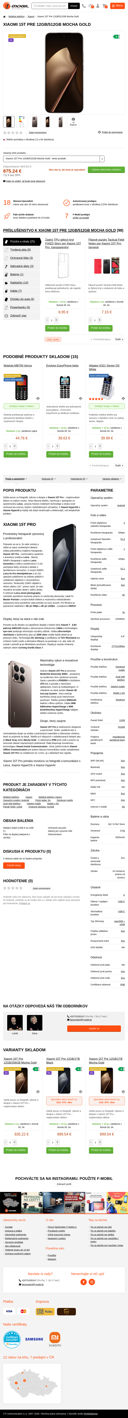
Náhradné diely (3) (19, 266)
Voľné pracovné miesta (59, 1234)
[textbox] (53, 159)
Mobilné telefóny (17, 16)
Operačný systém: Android (16, 800)
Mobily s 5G (53, 803)
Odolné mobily (34, 803)
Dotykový (120, 699)
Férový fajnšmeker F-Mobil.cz (62, 1227)
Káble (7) (13, 291)
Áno (123, 578)
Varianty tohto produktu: (14, 153)
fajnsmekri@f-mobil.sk (79, 1019)
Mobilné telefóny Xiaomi (50, 797)
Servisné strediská (14, 1242)
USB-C (121, 901)
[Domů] (4, 16)
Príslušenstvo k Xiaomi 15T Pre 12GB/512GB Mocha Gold (59, 230)
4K (123, 595)
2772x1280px (118, 646)
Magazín (52, 1259)
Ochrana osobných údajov (18, 1253)
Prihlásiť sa (24, 903)
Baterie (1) (13, 274)
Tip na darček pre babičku (103, 1231)
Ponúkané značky (56, 1231)
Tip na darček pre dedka (102, 1234)
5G (123, 807)
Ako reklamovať (12, 1246)
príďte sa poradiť (81, 217)
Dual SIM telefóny (12, 803)
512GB (121, 727)
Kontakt (8, 1227)
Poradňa (52, 1255)
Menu (117, 5)
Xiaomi (31, 16)
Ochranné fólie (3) (18, 258)
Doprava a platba (13, 1231)
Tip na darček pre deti (101, 1227)
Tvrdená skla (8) (17, 250)
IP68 (122, 984)
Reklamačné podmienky (16, 1238)
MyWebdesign (91, 1413)
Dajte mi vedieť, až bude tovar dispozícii (24, 181)
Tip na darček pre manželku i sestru (104, 1240)
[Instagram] (92, 1282)
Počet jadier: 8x (43, 800)
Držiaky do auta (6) (19, 299)
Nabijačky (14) (16, 283)
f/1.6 (123, 539)
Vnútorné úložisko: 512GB (41, 807)
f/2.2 (123, 569)
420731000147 (87, 1016)
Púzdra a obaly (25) (19, 241)
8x (123, 612)
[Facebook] (83, 1282)
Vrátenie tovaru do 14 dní (17, 1250)
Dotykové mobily (65, 800)
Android (121, 505)
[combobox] (54, 159)
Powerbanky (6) (17, 307)
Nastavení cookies (57, 1238)
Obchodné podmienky (15, 1234)
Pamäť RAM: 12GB (12, 807)
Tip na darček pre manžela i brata (106, 1245)
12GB (122, 720)
